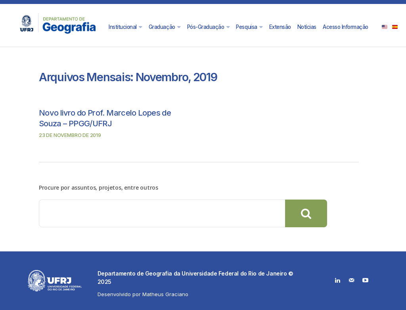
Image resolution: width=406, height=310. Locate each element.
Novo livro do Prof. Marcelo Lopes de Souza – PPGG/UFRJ (108, 117)
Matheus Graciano (165, 294)
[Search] (306, 213)
